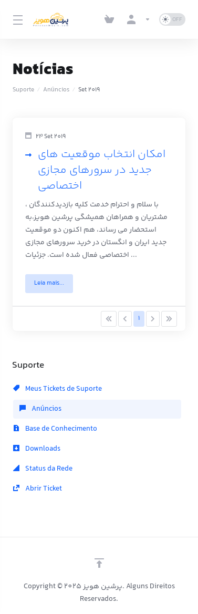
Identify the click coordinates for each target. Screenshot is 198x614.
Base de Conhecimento (55, 429)
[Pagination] (109, 319)
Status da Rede (42, 469)
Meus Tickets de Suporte (57, 389)
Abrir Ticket (37, 489)
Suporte (23, 90)
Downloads (36, 449)
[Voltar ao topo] (99, 563)
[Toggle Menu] (16, 19)
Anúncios (56, 90)
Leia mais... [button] (49, 283)
